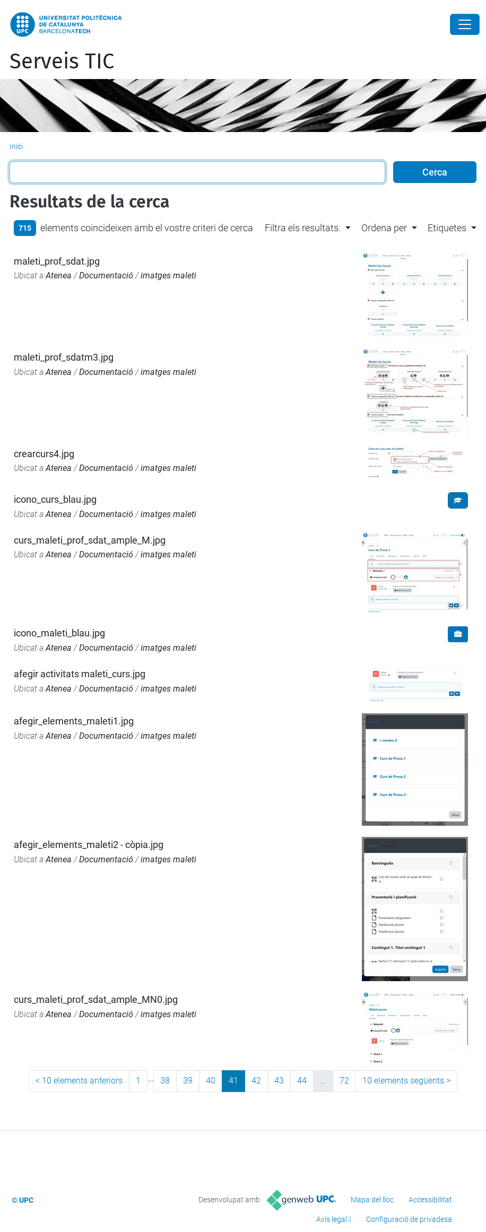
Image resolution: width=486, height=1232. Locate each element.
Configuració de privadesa (409, 1219)
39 (188, 1081)
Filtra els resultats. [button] (303, 227)
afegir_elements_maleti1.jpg (74, 721)
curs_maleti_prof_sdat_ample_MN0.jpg (96, 999)
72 (344, 1081)
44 (302, 1081)
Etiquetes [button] (447, 227)
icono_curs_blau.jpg (55, 499)
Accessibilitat (430, 1199)
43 (279, 1081)
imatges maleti (168, 275)
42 (256, 1081)
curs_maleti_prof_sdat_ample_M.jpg (90, 540)
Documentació (106, 275)
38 (165, 1081)
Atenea (59, 275)
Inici (16, 146)
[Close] (465, 24)
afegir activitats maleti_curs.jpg (79, 673)
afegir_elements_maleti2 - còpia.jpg (88, 844)
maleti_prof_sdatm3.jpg (64, 357)
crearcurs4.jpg (44, 453)
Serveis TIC (62, 61)
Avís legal (331, 1219)
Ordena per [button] (384, 227)
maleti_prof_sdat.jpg (57, 261)
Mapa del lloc (372, 1199)
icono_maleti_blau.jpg (59, 633)
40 (210, 1081)
